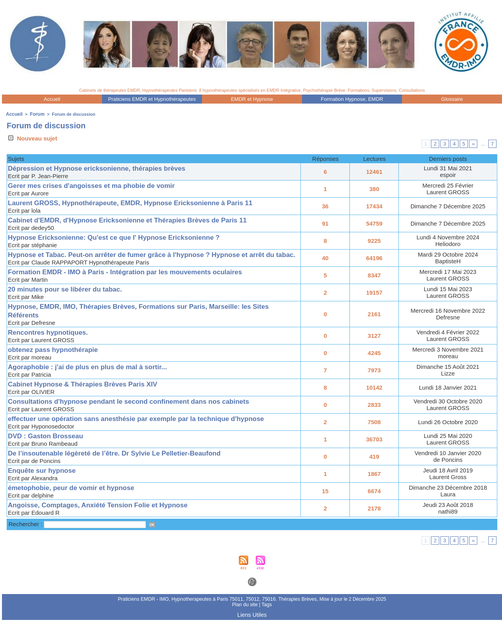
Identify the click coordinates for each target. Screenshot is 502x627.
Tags (266, 612)
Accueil (52, 99)
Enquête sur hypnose (46, 478)
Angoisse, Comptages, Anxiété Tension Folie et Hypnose (108, 513)
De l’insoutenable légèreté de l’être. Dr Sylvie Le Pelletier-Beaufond (127, 461)
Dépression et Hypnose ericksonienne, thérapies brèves (107, 167)
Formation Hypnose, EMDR (352, 99)
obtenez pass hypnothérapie (58, 357)
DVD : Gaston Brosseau (50, 443)
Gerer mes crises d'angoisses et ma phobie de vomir (101, 184)
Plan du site (245, 612)
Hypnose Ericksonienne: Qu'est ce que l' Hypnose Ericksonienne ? (126, 236)
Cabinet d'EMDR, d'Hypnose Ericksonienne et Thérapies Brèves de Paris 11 (141, 219)
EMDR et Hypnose (252, 99)
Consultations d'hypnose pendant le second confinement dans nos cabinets (143, 409)
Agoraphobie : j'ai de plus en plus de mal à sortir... (97, 374)
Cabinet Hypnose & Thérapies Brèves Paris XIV (91, 392)
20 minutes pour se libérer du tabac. (71, 297)
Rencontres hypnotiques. (52, 340)
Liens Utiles (252, 622)
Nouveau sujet (32, 137)
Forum (35, 113)
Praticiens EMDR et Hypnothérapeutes (152, 99)
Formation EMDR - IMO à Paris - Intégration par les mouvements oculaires (138, 279)
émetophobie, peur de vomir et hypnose (78, 495)
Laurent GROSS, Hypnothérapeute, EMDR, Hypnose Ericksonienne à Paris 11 (144, 202)
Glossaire (452, 99)
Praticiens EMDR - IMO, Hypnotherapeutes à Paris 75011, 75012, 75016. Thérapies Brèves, (218, 607)
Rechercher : (26, 532)
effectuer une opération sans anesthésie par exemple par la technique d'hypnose (151, 426)
